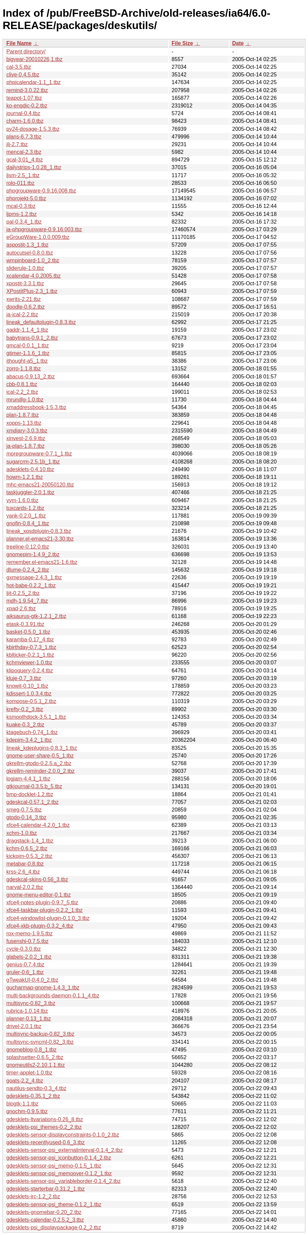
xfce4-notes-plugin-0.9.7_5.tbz (42, 902)
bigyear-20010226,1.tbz (34, 59)
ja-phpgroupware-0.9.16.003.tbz (44, 229)
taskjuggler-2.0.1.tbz (30, 492)
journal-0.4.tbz (23, 113)
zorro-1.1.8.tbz (23, 368)
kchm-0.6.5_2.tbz (26, 848)
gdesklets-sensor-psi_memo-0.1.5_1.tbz (53, 1166)
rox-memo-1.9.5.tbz (29, 933)
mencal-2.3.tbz (23, 152)
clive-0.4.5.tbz (22, 74)
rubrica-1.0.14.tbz (27, 1011)
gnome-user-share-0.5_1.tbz (40, 755)
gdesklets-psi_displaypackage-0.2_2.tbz (53, 1227)
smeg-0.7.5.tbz (24, 810)
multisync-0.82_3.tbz (30, 1003)
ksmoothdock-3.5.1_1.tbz (36, 717)
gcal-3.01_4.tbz (24, 160)
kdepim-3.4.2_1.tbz (29, 740)
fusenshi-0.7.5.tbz (27, 941)
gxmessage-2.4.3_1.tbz (34, 577)
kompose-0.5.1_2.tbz (31, 701)
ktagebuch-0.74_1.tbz (32, 732)
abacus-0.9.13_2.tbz (30, 376)
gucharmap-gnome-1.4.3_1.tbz (42, 987)
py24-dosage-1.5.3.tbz (32, 129)
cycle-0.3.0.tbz (23, 949)
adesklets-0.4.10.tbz (30, 469)
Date (238, 43)
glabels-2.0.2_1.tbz (28, 957)
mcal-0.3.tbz (20, 206)
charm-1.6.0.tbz (24, 121)
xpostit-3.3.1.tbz (25, 283)
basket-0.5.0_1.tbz (28, 632)
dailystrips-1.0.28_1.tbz (33, 167)
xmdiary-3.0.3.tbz (26, 430)
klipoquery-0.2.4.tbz (29, 670)
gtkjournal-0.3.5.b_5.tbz (34, 786)
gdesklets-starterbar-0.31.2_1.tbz (45, 1189)
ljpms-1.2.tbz (21, 214)
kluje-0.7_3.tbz (23, 678)
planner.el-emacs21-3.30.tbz (40, 539)
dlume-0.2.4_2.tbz (27, 570)
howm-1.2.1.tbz (24, 477)
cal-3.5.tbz (18, 67)
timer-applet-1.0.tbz (29, 1072)
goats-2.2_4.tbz (24, 1081)
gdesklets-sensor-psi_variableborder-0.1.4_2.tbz (63, 1181)
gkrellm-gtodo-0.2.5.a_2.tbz (38, 763)
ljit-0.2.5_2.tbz (23, 593)
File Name (19, 43)
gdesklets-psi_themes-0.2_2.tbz (44, 1127)
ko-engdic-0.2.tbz (26, 105)
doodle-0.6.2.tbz (25, 307)
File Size (182, 43)
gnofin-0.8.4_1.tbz (27, 523)
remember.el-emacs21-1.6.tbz (41, 562)
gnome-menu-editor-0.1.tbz (38, 895)
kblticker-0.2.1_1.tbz (30, 655)
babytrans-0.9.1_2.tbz (32, 338)
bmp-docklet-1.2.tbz (29, 794)
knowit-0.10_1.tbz (27, 686)
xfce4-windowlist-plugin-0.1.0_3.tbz (47, 918)
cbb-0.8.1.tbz (21, 384)
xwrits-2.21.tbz (23, 299)
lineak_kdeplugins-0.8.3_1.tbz (41, 748)
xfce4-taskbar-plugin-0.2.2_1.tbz (44, 910)
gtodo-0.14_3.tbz (26, 817)
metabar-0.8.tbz (25, 864)
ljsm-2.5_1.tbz (23, 175)
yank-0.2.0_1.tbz (26, 516)
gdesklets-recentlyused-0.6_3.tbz (45, 1142)
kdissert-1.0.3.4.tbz (28, 693)
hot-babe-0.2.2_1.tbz (31, 585)
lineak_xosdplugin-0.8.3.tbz (38, 531)
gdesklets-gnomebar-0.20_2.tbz (43, 1212)
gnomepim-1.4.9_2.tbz (32, 554)
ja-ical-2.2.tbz (22, 314)
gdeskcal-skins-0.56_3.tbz (37, 879)
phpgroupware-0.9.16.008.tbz (41, 191)
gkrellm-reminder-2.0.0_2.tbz (40, 771)
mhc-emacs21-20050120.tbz (40, 485)
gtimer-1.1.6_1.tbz (27, 353)
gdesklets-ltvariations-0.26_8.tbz (44, 1119)
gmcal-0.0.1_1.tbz (27, 345)
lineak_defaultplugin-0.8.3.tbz (41, 322)
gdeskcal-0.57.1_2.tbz (32, 802)
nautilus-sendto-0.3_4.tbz (36, 1088)
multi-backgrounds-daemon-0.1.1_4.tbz (52, 995)
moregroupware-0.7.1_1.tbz (39, 453)
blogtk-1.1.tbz (22, 1104)
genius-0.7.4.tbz (25, 964)
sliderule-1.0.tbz (25, 268)
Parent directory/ (25, 51)
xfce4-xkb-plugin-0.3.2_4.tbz (39, 926)
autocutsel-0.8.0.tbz (29, 253)
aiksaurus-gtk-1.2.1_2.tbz (36, 616)
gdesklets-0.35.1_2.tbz (33, 1096)
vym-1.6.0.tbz (22, 500)
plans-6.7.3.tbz (23, 136)
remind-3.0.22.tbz (27, 90)
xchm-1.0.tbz (21, 833)
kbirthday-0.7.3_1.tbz (31, 647)
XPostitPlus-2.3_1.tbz (31, 291)
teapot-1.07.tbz (24, 98)
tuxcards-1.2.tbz (25, 508)
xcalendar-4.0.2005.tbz (33, 276)
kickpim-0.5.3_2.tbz (29, 856)
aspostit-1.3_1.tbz (27, 245)
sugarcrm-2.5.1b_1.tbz (33, 462)
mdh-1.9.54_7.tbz (27, 601)
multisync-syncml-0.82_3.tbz (40, 1042)
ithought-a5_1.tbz (27, 361)
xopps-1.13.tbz (23, 423)
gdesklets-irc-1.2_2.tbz (33, 1196)
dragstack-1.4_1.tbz (29, 841)
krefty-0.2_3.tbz (24, 709)
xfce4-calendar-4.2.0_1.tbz (37, 825)
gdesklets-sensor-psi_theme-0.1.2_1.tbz (53, 1204)
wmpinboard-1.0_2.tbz (32, 260)
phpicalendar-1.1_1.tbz (33, 82)
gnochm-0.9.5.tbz (27, 1111)
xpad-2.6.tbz (21, 608)
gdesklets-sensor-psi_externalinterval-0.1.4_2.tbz (64, 1150)
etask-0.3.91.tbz (25, 624)
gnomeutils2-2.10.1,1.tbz (35, 1065)
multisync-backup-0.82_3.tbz (40, 1034)
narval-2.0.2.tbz (24, 887)
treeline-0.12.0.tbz (27, 547)
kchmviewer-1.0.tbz (29, 662)
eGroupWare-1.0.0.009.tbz (37, 237)
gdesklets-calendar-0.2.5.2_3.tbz (45, 1220)
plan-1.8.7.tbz (22, 415)
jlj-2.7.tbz (17, 144)
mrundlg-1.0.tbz (24, 399)
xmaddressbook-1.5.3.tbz (36, 407)
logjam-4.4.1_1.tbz (28, 779)
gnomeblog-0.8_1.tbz (31, 1049)
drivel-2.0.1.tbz (23, 1026)
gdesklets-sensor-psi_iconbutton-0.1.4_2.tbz (58, 1158)
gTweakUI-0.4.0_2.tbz (32, 980)
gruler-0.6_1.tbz (25, 972)
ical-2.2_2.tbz (22, 392)
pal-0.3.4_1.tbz (24, 222)
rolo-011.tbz (20, 183)
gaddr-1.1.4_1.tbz (27, 330)
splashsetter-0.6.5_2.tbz (34, 1057)
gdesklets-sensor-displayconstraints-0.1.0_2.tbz (62, 1135)
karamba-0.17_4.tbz (30, 639)
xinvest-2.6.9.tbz (25, 438)
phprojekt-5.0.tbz (26, 198)
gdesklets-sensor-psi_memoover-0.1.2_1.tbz (59, 1173)
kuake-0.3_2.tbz (25, 724)
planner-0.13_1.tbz (28, 1018)
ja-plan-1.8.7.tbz (25, 446)
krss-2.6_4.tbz (23, 872)
